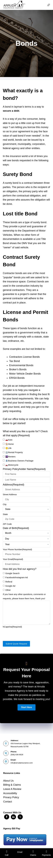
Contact (7, 801)
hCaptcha (12, 627)
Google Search (12, 573)
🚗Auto (8, 440)
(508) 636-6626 (17, 755)
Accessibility (10, 793)
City (5, 504)
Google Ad (10, 586)
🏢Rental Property (14, 452)
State (5, 514)
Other (8, 590)
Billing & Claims (12, 784)
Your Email (13, 559)
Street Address (10, 494)
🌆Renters (10, 456)
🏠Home (9, 444)
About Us (8, 780)
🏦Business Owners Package (19, 460)
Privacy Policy (11, 797)
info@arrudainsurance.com (22, 763)
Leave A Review (12, 789)
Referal (8, 581)
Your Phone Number (17, 549)
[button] (26, 707)
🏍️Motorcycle (11, 465)
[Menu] (48, 5)
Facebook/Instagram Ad (16, 577)
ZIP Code (7, 524)
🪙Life (8, 448)
